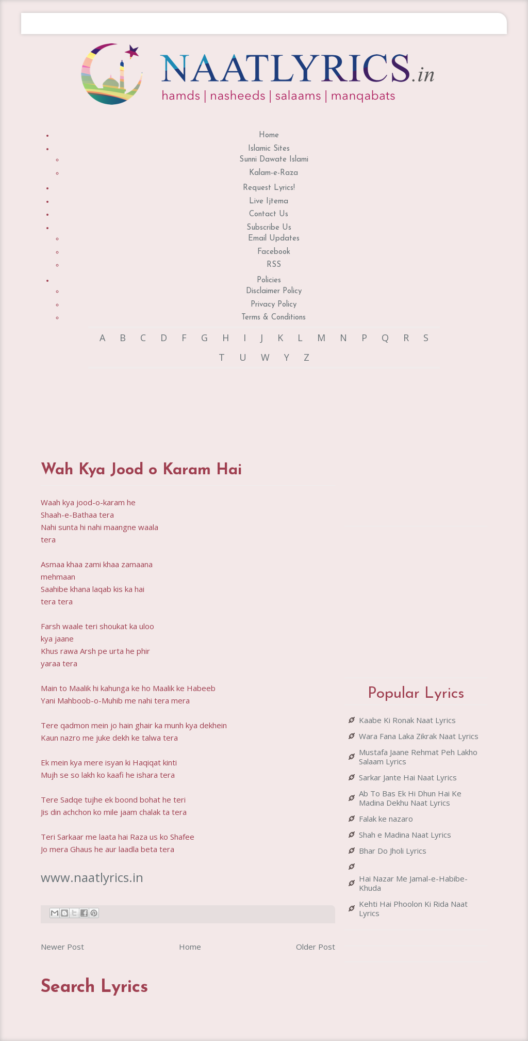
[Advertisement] (228, 404)
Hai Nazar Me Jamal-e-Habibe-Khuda (413, 883)
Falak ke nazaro (386, 818)
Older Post (315, 946)
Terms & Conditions (273, 318)
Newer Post (62, 946)
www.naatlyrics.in (92, 877)
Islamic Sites (269, 149)
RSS (274, 265)
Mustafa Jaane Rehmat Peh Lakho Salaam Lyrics (418, 756)
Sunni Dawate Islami (273, 160)
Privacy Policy (273, 305)
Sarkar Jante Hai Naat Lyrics (408, 777)
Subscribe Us (268, 228)
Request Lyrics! (269, 188)
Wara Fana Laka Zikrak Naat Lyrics (418, 736)
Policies (269, 280)
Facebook (273, 252)
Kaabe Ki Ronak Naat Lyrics (407, 720)
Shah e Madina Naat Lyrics (405, 834)
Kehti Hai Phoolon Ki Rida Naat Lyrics (413, 908)
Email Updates (274, 239)
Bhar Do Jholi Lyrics (392, 850)
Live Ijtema (268, 201)
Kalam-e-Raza (273, 173)
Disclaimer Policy (274, 291)
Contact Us (268, 214)
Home (269, 135)
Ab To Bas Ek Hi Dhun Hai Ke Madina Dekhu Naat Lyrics (410, 798)
